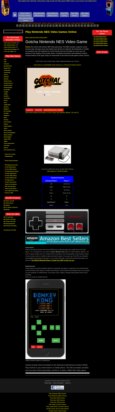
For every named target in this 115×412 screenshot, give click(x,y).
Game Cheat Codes (9, 47)
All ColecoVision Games (11, 171)
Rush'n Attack (8, 130)
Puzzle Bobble (8, 126)
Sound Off (38, 110)
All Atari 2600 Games (11, 173)
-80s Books (6, 209)
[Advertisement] (57, 7)
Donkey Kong (7, 81)
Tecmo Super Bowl (9, 143)
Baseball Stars (8, 66)
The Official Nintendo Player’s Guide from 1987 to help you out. (52, 260)
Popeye (6, 124)
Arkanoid (6, 64)
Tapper (6, 141)
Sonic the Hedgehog (9, 132)
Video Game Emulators (10, 49)
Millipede (6, 109)
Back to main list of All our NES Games (36, 37)
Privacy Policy (48, 383)
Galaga (6, 94)
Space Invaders (8, 134)
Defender (6, 76)
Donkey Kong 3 (8, 85)
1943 (5, 61)
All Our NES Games (10, 167)
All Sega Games (9, 180)
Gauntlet (6, 96)
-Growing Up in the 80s (9, 230)
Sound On (30, 110)
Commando (7, 72)
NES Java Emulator (10, 186)
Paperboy (6, 115)
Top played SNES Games (100, 39)
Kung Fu (6, 107)
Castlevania (7, 70)
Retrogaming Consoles (11, 165)
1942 (5, 59)
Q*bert (5, 128)
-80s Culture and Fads (9, 221)
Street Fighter (7, 137)
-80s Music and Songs (9, 219)
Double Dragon (8, 87)
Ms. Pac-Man (7, 111)
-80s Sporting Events (9, 223)
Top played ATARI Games (100, 41)
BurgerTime (7, 68)
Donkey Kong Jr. (8, 83)
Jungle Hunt (7, 104)
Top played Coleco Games (100, 45)
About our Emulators (11, 184)
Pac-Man (6, 113)
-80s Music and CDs (8, 201)
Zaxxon (6, 147)
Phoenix (6, 119)
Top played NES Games (99, 36)
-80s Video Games (8, 203)
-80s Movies (6, 205)
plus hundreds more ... (10, 150)
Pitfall (5, 117)
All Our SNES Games (11, 169)
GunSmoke (7, 98)
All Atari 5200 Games (11, 175)
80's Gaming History (10, 45)
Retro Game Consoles (10, 43)
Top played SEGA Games (100, 43)
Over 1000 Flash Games (11, 190)
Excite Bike (7, 89)
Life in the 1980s (8, 51)
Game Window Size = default (53, 110)
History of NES (9, 193)
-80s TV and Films (8, 217)
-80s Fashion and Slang (9, 225)
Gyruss (6, 100)
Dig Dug (6, 79)
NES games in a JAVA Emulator (57, 171)
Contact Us (68, 383)
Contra (6, 74)
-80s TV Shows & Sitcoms (10, 207)
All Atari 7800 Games (11, 177)
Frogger (6, 91)
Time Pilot (6, 145)
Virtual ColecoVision (10, 182)
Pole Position (7, 122)
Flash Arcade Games (11, 188)
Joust (5, 102)
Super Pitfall (7, 139)
